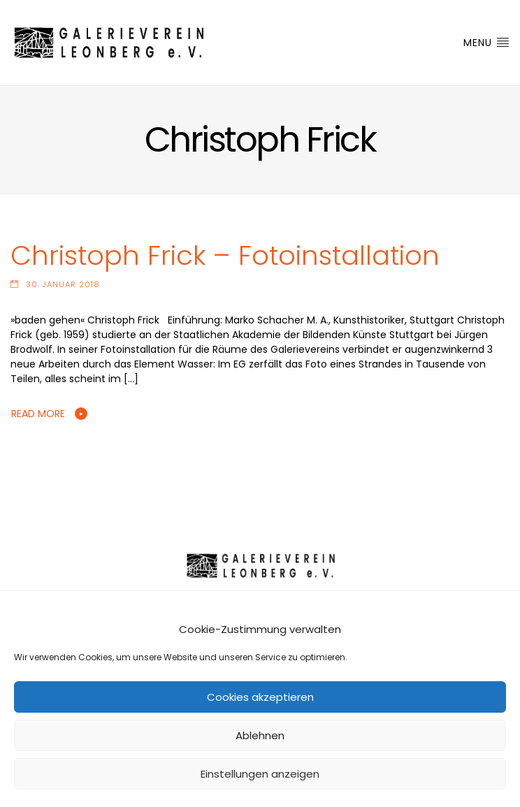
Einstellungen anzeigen (260, 773)
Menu (486, 43)
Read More (38, 414)
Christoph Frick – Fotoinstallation (225, 255)
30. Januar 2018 (63, 284)
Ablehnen (260, 735)
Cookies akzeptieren (260, 697)
